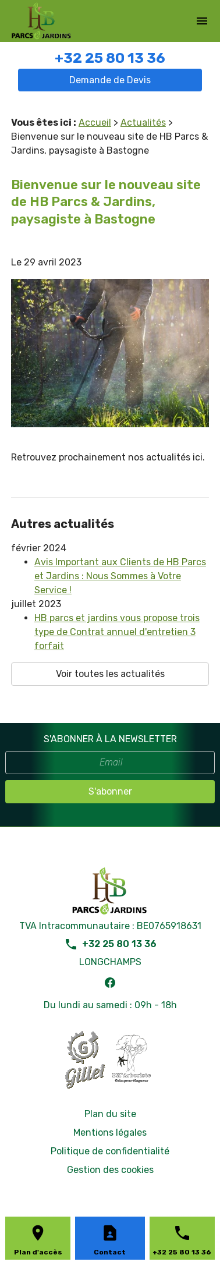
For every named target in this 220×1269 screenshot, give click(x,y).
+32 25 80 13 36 (110, 58)
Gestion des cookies (110, 1169)
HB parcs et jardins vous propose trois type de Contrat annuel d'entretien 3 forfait (117, 631)
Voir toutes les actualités (110, 673)
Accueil (95, 122)
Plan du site (110, 1113)
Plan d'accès (38, 1252)
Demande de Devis (110, 80)
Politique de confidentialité (110, 1151)
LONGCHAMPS (110, 961)
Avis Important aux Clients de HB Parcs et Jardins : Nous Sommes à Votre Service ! (120, 575)
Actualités (143, 122)
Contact (110, 1252)
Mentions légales (110, 1132)
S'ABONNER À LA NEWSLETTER (110, 739)
